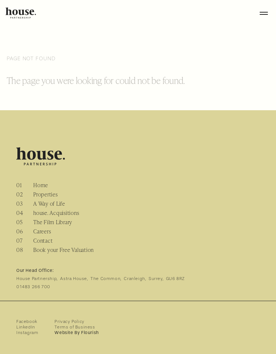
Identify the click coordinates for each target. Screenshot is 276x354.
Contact (43, 240)
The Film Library (52, 222)
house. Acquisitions (56, 213)
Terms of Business (74, 327)
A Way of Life (49, 203)
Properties (45, 194)
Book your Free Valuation (63, 250)
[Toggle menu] (263, 13)
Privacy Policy (69, 321)
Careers (42, 231)
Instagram (27, 332)
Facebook (26, 321)
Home (40, 185)
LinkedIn (25, 327)
